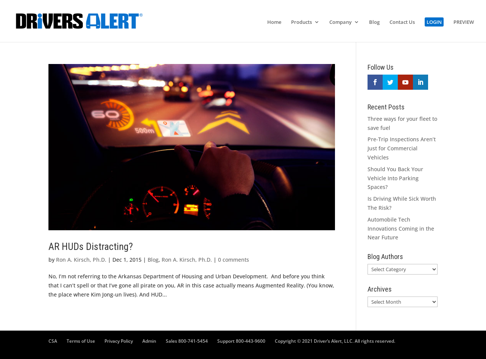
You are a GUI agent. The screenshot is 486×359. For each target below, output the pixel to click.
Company (340, 22)
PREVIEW (463, 22)
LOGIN (434, 22)
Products (301, 22)
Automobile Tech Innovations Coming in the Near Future (401, 228)
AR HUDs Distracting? (90, 246)
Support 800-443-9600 (241, 341)
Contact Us (402, 22)
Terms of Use (81, 341)
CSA (52, 341)
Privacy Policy (118, 341)
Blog (374, 22)
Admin (149, 341)
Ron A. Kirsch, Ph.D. (81, 259)
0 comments (233, 259)
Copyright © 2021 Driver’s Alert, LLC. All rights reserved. (335, 341)
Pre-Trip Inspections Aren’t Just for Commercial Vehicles (402, 148)
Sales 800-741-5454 (187, 341)
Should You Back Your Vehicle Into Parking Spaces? (395, 178)
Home (274, 22)
